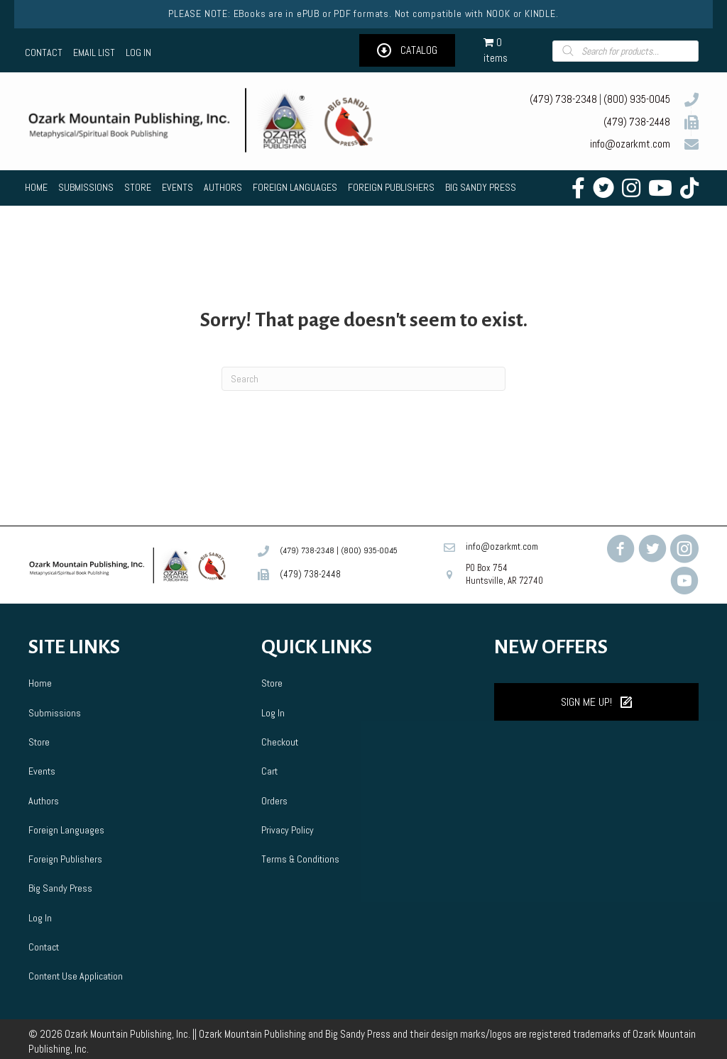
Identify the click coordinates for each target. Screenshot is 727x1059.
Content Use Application (75, 976)
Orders (274, 800)
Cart (269, 771)
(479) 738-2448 (636, 121)
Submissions (54, 712)
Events (41, 771)
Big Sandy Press (60, 888)
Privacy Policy (287, 830)
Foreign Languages (66, 830)
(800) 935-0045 (636, 99)
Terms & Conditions (300, 859)
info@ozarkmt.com (630, 143)
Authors (43, 800)
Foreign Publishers (65, 859)
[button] (407, 50)
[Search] (363, 379)
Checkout (279, 742)
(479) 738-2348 (563, 99)
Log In (40, 917)
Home (40, 683)
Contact (43, 947)
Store (39, 742)
